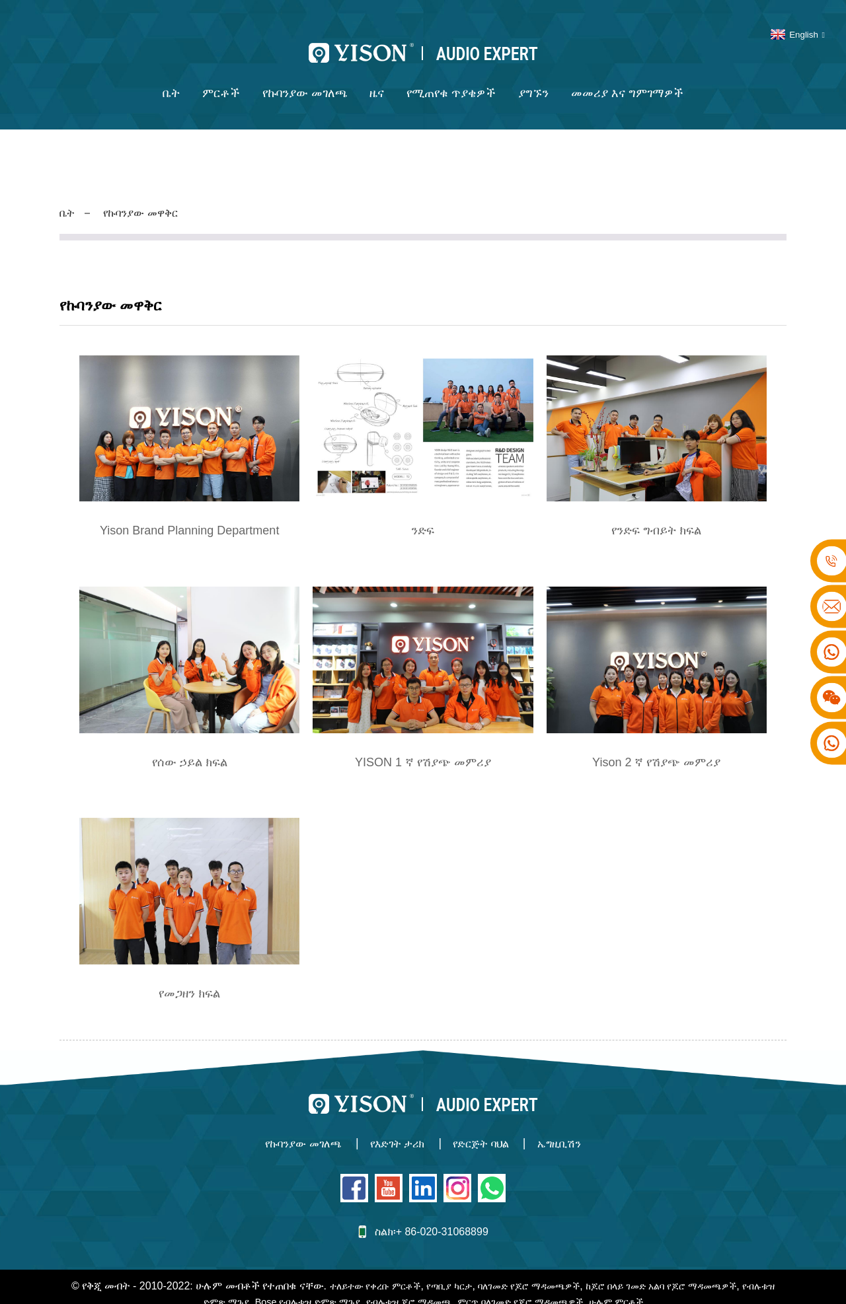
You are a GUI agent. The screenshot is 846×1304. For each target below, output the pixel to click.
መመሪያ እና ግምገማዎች (627, 80)
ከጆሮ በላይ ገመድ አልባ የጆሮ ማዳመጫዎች (694, 1271)
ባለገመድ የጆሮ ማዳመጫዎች (546, 1271)
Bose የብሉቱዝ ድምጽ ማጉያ (314, 1287)
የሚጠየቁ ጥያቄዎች (451, 80)
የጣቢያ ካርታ (457, 1271)
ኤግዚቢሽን (576, 1131)
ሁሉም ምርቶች (660, 1287)
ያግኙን (533, 80)
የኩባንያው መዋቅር (147, 200)
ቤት (171, 80)
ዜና (376, 80)
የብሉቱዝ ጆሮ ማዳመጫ (428, 1287)
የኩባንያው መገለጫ (305, 80)
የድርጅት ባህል (487, 1131)
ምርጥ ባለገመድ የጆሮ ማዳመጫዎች (552, 1287)
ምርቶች (221, 80)
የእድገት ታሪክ (393, 1131)
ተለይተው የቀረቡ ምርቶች (374, 1271)
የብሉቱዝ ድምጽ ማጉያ (201, 1287)
